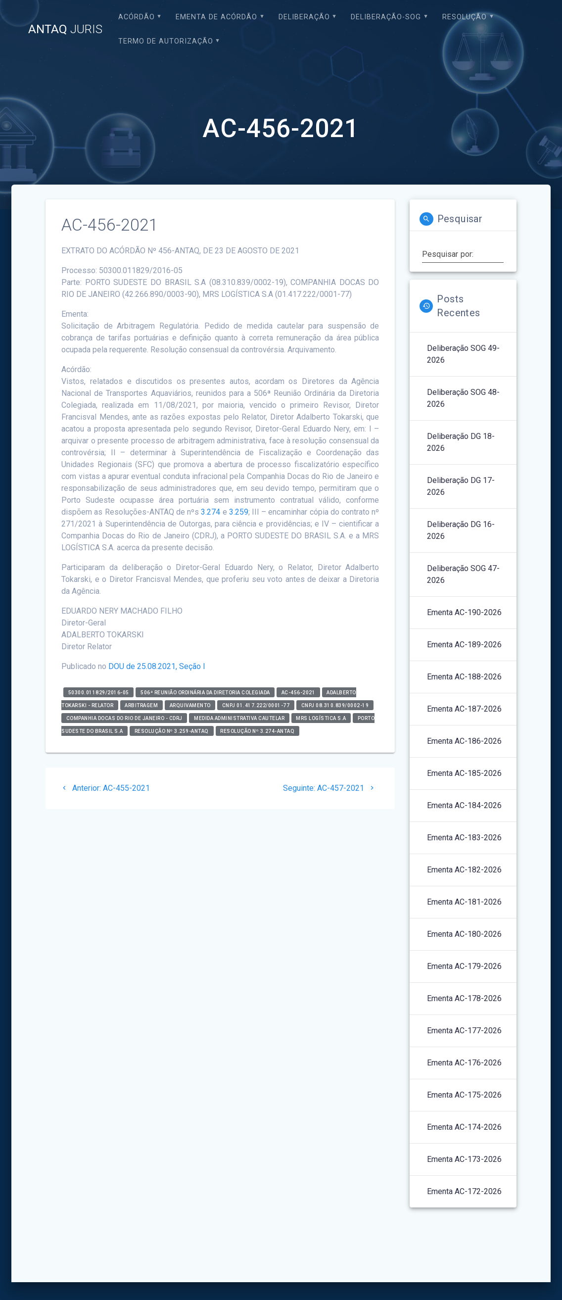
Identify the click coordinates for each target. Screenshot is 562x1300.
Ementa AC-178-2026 (464, 998)
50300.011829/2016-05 (98, 692)
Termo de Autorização (165, 41)
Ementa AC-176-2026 (464, 1062)
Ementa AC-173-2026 (464, 1159)
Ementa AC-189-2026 (464, 644)
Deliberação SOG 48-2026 (463, 398)
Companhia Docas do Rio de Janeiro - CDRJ (124, 718)
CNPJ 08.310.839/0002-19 (335, 705)
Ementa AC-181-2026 (464, 902)
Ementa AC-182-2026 (464, 869)
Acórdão (136, 17)
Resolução (464, 17)
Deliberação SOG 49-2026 (463, 354)
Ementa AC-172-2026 (464, 1191)
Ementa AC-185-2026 (464, 773)
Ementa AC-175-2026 (464, 1095)
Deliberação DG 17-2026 (461, 486)
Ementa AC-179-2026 (464, 966)
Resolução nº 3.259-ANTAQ (172, 730)
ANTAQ (65, 29)
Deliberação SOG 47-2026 (463, 574)
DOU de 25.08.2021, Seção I (156, 666)
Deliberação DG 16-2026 (461, 530)
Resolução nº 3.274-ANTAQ (257, 730)
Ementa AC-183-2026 (464, 837)
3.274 (210, 512)
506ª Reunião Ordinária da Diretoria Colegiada (205, 692)
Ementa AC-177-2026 (464, 1030)
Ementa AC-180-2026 (464, 934)
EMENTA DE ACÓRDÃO (216, 17)
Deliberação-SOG (386, 17)
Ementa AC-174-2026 (464, 1127)
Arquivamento (190, 705)
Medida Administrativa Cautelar (239, 718)
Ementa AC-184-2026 (464, 805)
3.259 (238, 512)
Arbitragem (141, 705)
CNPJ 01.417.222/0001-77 (256, 705)
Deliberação (304, 17)
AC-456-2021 (298, 692)
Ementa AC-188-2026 (464, 676)
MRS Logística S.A (321, 718)
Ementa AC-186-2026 (464, 741)
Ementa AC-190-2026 (464, 612)
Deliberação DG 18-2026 (461, 442)
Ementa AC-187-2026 (464, 709)
